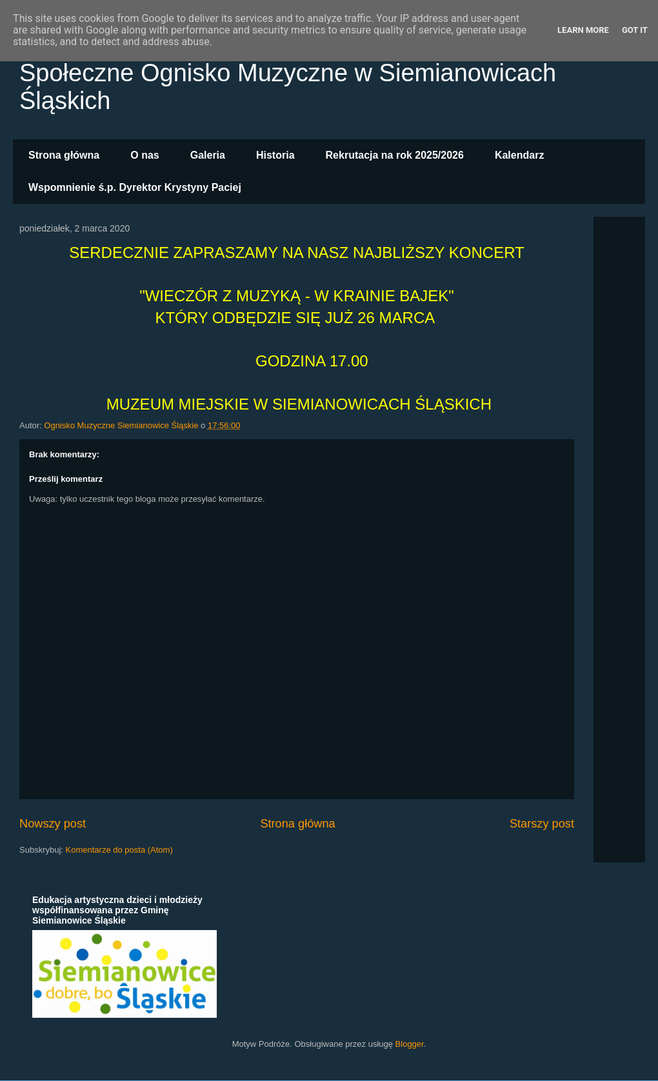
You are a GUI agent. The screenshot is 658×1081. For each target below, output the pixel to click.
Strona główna (63, 155)
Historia (275, 155)
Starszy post (542, 823)
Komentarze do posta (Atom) (119, 850)
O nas (144, 155)
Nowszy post (52, 823)
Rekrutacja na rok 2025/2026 (395, 155)
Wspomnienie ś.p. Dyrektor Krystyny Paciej (134, 187)
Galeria (207, 155)
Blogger (409, 1044)
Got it (635, 30)
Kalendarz (519, 155)
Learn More (583, 30)
